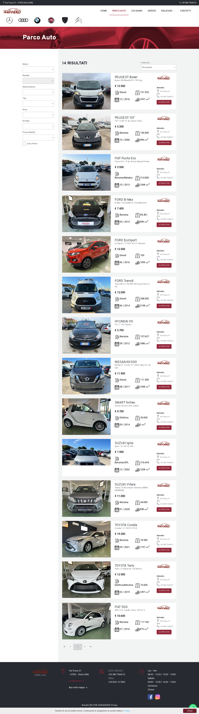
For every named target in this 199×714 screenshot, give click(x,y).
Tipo (24, 98)
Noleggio (166, 10)
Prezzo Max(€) (29, 132)
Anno (25, 109)
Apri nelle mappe (77, 687)
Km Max (26, 121)
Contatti (185, 10)
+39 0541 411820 (116, 682)
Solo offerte (32, 143)
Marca (25, 64)
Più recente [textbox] (147, 67)
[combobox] (38, 69)
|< (64, 646)
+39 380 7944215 (187, 3)
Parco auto (119, 10)
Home (104, 10)
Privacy (114, 705)
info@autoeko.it (76, 681)
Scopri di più (164, 102)
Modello (26, 75)
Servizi (152, 10)
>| (90, 646)
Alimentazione (29, 87)
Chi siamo (136, 10)
